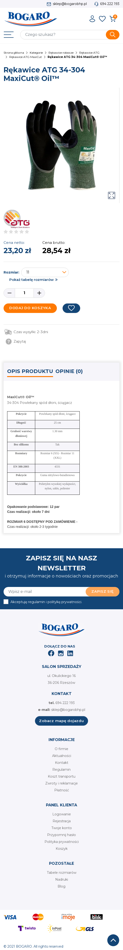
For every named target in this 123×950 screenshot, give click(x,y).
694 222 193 (109, 4)
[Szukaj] (69, 34)
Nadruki (61, 879)
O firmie (61, 749)
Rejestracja (62, 821)
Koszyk (62, 848)
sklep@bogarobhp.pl (70, 4)
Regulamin (61, 769)
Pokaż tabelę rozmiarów (31, 279)
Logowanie (61, 814)
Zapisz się (102, 591)
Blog (61, 886)
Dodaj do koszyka (30, 308)
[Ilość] (24, 293)
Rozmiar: (11, 272)
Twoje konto (61, 828)
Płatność (61, 790)
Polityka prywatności (61, 842)
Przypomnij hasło (61, 835)
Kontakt (61, 763)
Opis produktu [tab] (30, 371)
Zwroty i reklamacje (61, 783)
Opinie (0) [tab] (69, 371)
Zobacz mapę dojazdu (61, 720)
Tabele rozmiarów (61, 872)
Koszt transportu (61, 776)
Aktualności (61, 756)
